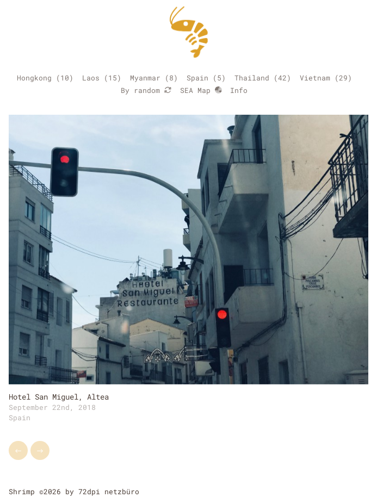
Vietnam (315, 77)
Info (239, 90)
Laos (91, 77)
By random (146, 90)
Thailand (251, 77)
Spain (197, 77)
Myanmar (145, 77)
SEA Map (201, 90)
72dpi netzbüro (108, 491)
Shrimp (22, 491)
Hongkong (34, 77)
